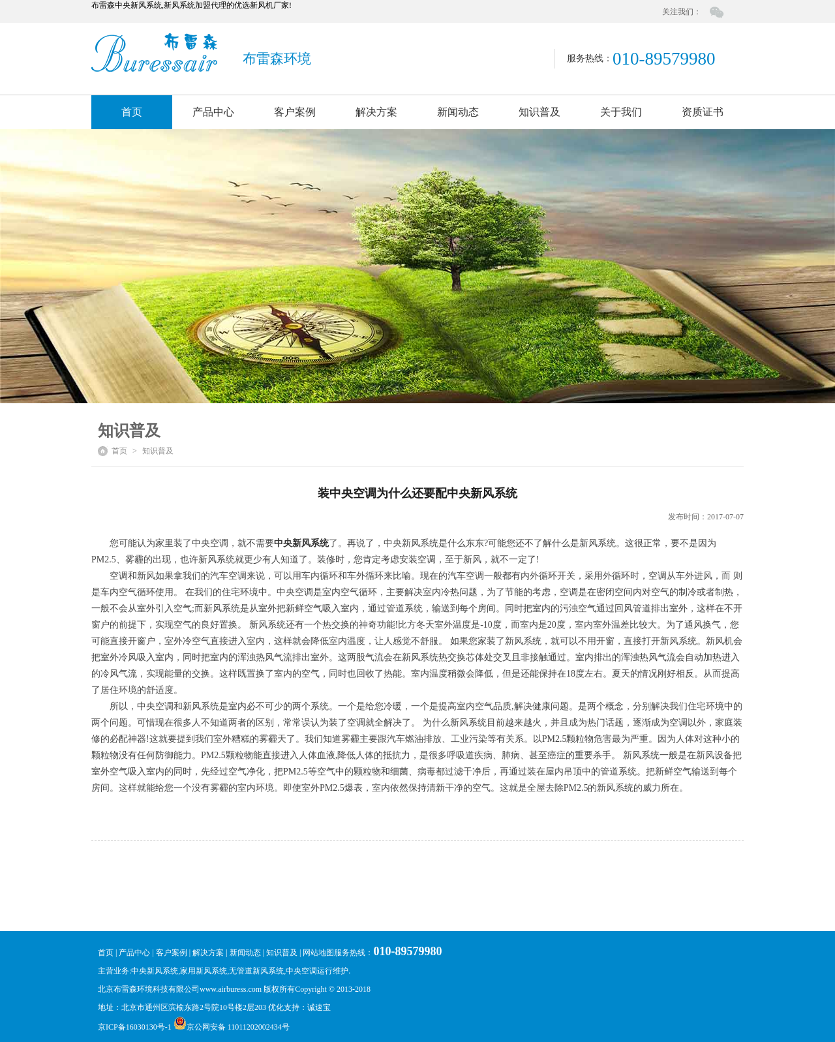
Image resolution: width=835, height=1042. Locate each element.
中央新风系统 (301, 543)
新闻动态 (458, 111)
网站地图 (318, 952)
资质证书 (702, 111)
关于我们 (621, 111)
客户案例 (295, 111)
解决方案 (376, 111)
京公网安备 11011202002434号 (232, 1027)
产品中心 (213, 111)
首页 (131, 111)
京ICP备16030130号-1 (136, 1027)
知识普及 (539, 111)
